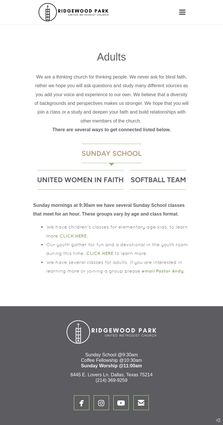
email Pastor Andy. (163, 270)
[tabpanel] (111, 238)
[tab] (112, 153)
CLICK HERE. (74, 235)
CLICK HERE (99, 253)
